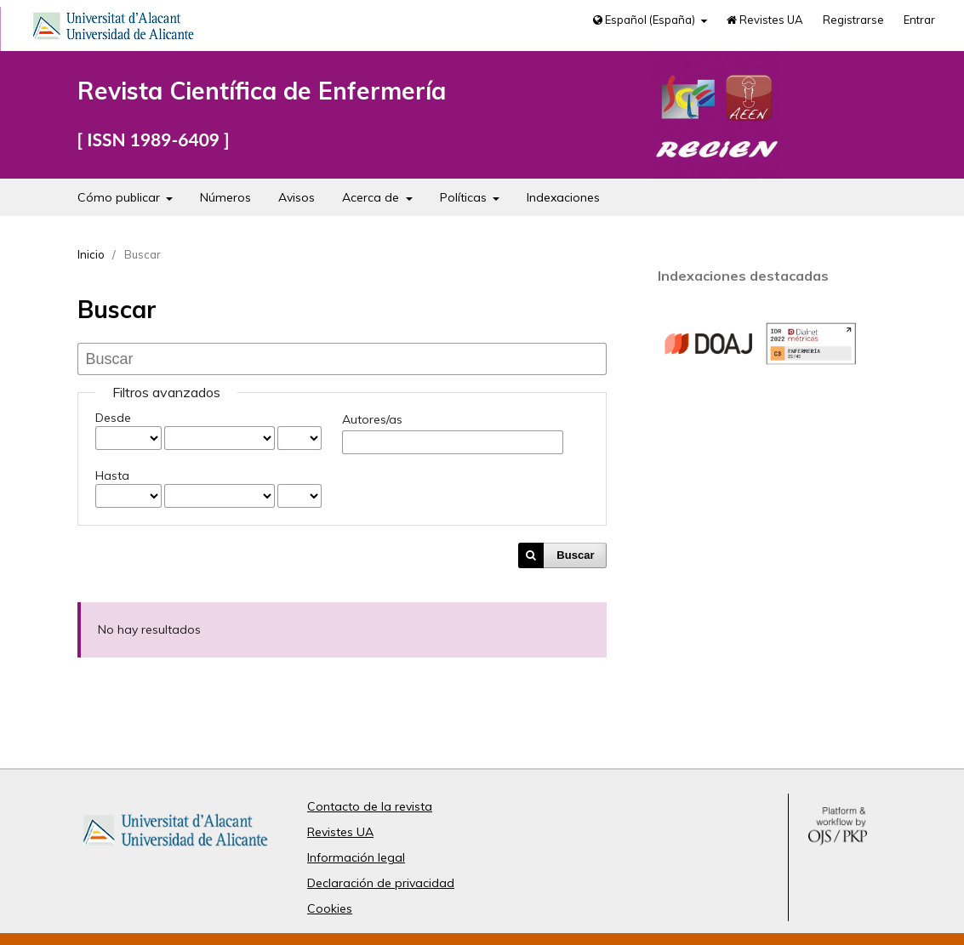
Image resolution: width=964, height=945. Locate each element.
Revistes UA (765, 19)
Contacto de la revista (369, 806)
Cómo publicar (120, 197)
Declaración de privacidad (380, 883)
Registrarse (853, 19)
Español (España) (645, 19)
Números (225, 197)
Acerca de (372, 197)
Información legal (356, 857)
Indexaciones (563, 197)
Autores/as (372, 419)
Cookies (329, 908)
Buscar (575, 555)
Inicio (91, 254)
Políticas (465, 197)
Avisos (296, 197)
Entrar (919, 19)
